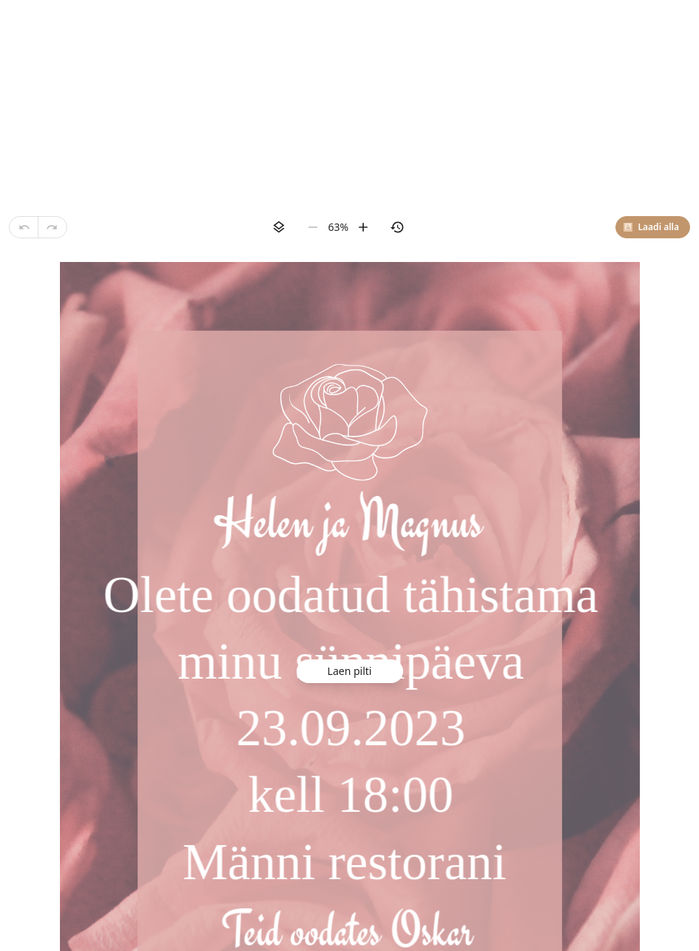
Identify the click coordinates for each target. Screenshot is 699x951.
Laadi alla (651, 227)
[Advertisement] (349, 103)
